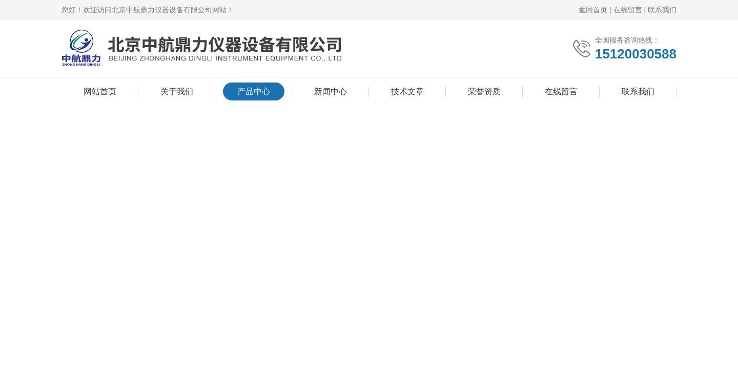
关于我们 (176, 91)
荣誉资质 (484, 91)
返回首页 (593, 10)
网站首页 (100, 91)
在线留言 (627, 10)
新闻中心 (330, 91)
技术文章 (407, 91)
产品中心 (253, 91)
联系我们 (662, 10)
